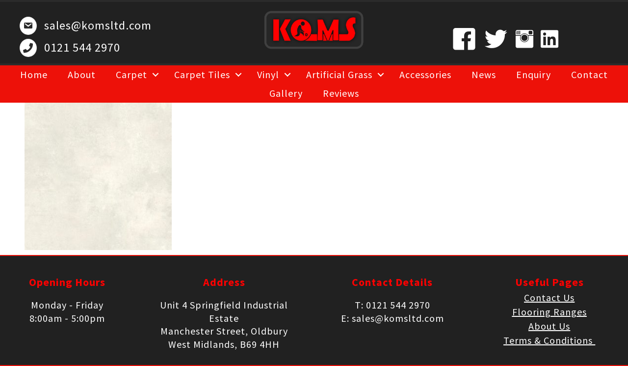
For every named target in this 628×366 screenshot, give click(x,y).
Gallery (286, 93)
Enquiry (533, 74)
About (82, 74)
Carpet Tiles (202, 74)
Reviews (341, 93)
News (483, 74)
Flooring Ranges (549, 312)
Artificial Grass (339, 74)
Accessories (425, 74)
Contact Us (549, 297)
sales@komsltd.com (98, 25)
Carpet (131, 74)
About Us (549, 326)
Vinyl (268, 74)
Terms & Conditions (549, 340)
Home (34, 74)
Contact (589, 74)
